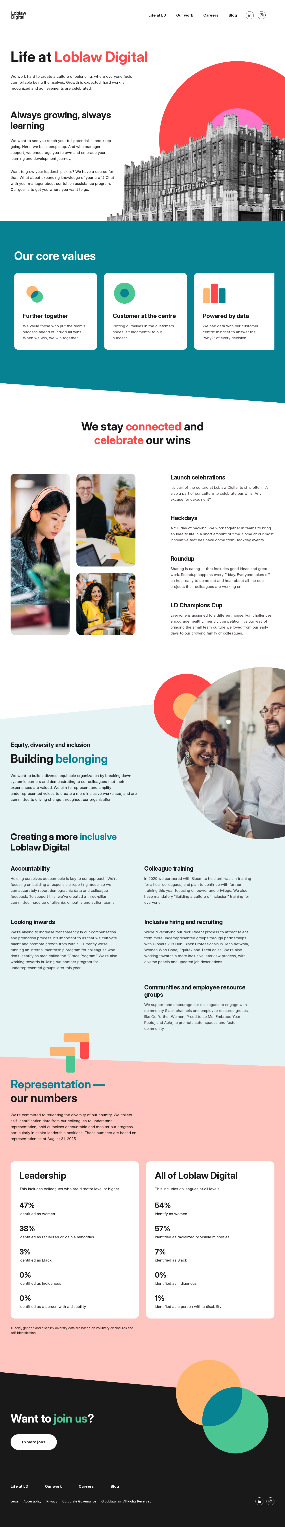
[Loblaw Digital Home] (19, 15)
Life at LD (157, 15)
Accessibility (32, 1501)
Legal (15, 1501)
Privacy (51, 1501)
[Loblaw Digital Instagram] (262, 15)
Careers (210, 15)
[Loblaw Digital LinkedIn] (250, 15)
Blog (233, 15)
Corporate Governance (79, 1501)
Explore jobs (33, 1442)
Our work (184, 15)
